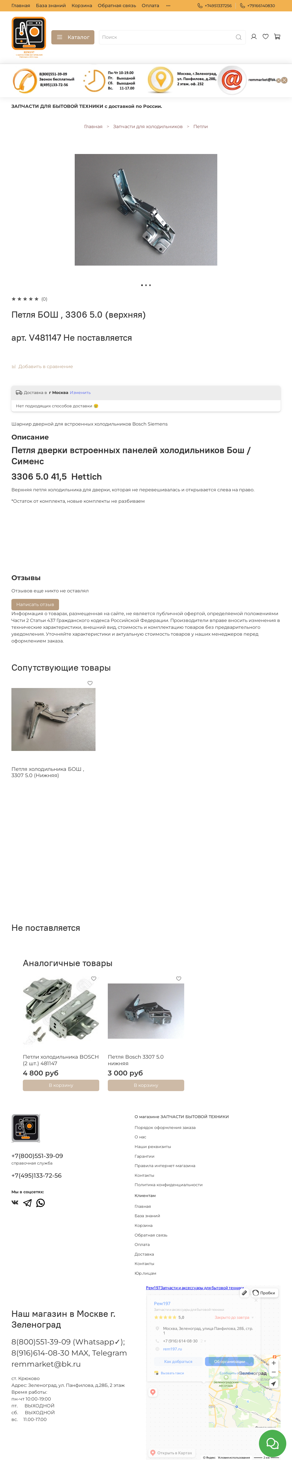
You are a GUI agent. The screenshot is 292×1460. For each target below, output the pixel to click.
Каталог (73, 37)
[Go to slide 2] (146, 285)
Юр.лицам (145, 1267)
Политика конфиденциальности (169, 1178)
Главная (20, 5)
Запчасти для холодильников (148, 126)
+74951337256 (214, 6)
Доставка (144, 1247)
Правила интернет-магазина (165, 1159)
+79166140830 (257, 6)
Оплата (150, 5)
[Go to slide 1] (142, 285)
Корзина (82, 5)
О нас (140, 1130)
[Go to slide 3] (150, 285)
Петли (200, 126)
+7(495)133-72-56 (36, 1169)
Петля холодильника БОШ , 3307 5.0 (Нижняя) (47, 772)
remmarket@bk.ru (46, 1358)
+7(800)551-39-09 (37, 1149)
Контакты (144, 1169)
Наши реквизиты (153, 1140)
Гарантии (145, 1150)
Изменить (80, 392)
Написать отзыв (35, 604)
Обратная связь (117, 5)
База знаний (51, 5)
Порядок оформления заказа (165, 1121)
